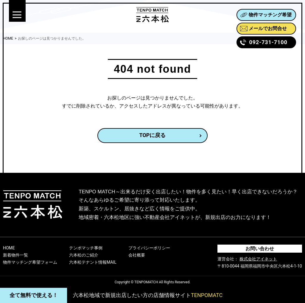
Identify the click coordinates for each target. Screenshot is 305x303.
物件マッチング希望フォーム (30, 262)
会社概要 (136, 255)
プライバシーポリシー (149, 247)
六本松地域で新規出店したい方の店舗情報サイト (147, 295)
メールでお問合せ (263, 28)
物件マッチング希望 (266, 15)
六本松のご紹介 (83, 255)
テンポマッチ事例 (85, 247)
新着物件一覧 (15, 255)
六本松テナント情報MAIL (92, 262)
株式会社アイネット (258, 259)
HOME (9, 247)
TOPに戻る (152, 135)
